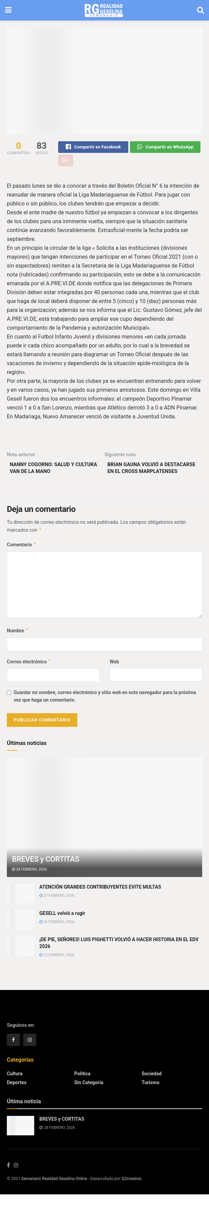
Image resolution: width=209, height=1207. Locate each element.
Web (114, 674)
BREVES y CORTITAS (45, 871)
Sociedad (151, 1086)
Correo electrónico (29, 674)
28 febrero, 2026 (29, 882)
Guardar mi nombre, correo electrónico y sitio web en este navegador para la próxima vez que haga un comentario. (105, 708)
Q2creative (131, 1191)
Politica (82, 1086)
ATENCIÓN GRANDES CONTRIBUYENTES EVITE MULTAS (100, 899)
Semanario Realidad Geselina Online (54, 1191)
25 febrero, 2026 (56, 967)
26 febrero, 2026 (56, 935)
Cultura (15, 1086)
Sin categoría (88, 1095)
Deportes (16, 1095)
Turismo (150, 1095)
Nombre (17, 643)
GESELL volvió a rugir (62, 926)
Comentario (22, 557)
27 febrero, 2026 (56, 908)
